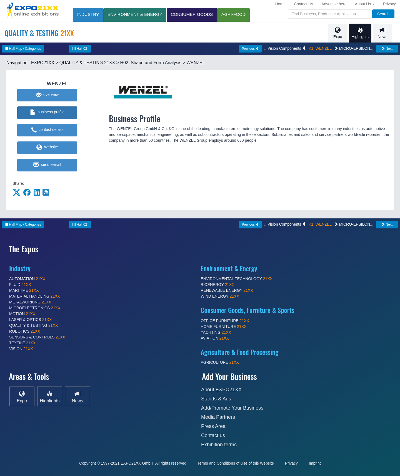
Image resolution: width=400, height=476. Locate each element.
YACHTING (216, 332)
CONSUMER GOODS (192, 14)
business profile (47, 112)
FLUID (20, 284)
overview (47, 95)
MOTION (22, 313)
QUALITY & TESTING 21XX (87, 62)
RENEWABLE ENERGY (227, 290)
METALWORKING (30, 302)
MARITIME (24, 290)
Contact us (213, 435)
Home (280, 4)
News (382, 33)
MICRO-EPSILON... (354, 48)
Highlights (360, 33)
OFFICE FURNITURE (225, 320)
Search (383, 14)
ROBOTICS (24, 331)
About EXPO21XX (221, 389)
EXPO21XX (42, 62)
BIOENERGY (217, 284)
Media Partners (218, 417)
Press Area (213, 426)
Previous (250, 49)
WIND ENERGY (220, 296)
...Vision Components (285, 48)
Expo (338, 33)
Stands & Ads (216, 399)
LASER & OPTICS (30, 319)
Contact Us (303, 4)
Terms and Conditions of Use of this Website (236, 463)
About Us (365, 4)
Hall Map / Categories (23, 49)
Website (47, 147)
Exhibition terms (219, 444)
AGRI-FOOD (234, 14)
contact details (47, 130)
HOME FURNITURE (224, 326)
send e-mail (47, 165)
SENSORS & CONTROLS (37, 337)
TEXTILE (22, 343)
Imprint (315, 463)
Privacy (389, 4)
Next (386, 49)
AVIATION (215, 338)
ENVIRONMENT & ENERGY (135, 14)
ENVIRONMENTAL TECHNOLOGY (237, 278)
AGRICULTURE (220, 362)
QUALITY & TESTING (33, 325)
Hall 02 (79, 49)
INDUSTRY (88, 14)
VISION (21, 349)
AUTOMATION (27, 278)
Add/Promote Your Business (232, 408)
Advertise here (333, 4)
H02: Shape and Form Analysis (150, 62)
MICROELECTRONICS (34, 308)
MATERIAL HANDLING (34, 296)
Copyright (87, 463)
